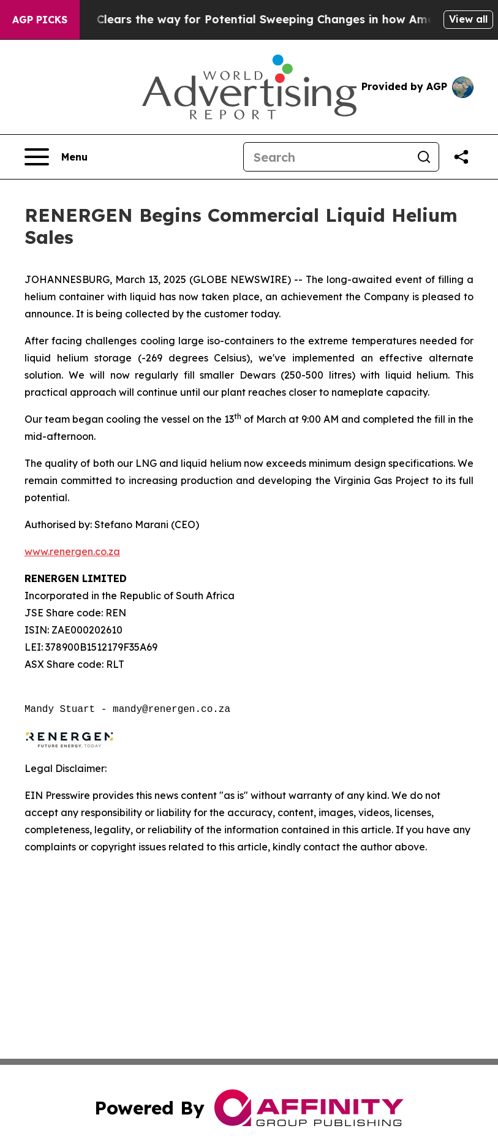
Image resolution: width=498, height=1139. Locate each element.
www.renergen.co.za (72, 551)
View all (468, 19)
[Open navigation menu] (56, 157)
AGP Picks (39, 19)
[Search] (326, 157)
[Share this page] (461, 157)
